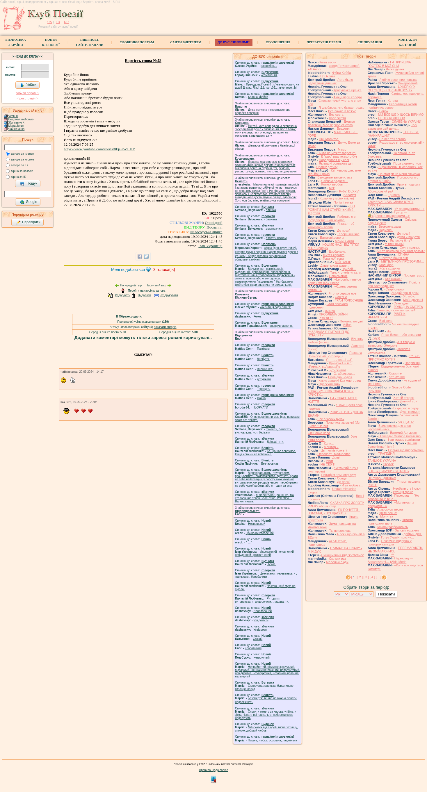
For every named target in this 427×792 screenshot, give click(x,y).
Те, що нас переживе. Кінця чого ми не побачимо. (265, 452)
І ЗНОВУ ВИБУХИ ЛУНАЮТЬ (393, 469)
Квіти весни (328, 62)
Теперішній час (348, 234)
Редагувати (122, 295)
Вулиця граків (403, 492)
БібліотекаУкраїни (15, 42)
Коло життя (337, 118)
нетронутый (261, 657)
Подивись (386, 230)
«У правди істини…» (409, 209)
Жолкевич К (16, 122)
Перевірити (28, 222)
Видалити (144, 295)
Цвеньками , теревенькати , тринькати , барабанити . (266, 575)
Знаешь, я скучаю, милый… (398, 310)
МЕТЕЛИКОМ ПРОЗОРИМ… (402, 261)
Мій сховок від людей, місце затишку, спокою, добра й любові (266, 729)
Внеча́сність (265, 369)
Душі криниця (410, 411)
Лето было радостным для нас (330, 81)
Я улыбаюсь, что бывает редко (341, 107)
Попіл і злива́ (343, 202)
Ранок (383, 111)
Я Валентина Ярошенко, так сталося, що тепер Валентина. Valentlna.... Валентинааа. (264, 498)
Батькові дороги (332, 237)
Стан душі (401, 303)
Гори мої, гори (333, 258)
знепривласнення (281, 325)
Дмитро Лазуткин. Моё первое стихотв (331, 123)
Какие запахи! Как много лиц (340, 380)
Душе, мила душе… (335, 265)
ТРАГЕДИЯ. (387, 453)
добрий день (412, 534)
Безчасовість (270, 463)
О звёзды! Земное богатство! (399, 436)
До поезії (343, 230)
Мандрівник (16, 125)
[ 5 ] (378, 577)
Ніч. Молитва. (329, 139)
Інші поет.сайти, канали (89, 42)
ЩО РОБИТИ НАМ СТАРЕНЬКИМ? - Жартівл (331, 209)
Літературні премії (324, 42)
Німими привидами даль (390, 521)
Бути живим (337, 370)
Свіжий (258, 639)
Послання (214, 227)
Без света (336, 114)
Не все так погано (392, 139)
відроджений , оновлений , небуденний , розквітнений (265, 553)
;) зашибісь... (268, 65)
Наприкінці (412, 363)
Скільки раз (337, 558)
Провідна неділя (340, 377)
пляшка (271, 210)
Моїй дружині (413, 300)
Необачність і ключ (407, 488)
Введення (344, 128)
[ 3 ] (366, 577)
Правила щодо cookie (213, 770)
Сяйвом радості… (334, 181)
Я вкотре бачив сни (393, 258)
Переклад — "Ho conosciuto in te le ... (393, 497)
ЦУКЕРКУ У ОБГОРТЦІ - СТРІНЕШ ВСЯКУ (391, 88)
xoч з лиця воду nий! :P (275, 307)
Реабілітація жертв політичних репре (392, 105)
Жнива (330, 311)
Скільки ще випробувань (406, 450)
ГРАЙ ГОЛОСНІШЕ (349, 300)
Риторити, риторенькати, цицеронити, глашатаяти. (262, 600)
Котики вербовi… (334, 184)
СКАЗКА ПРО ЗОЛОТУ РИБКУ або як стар (336, 504)
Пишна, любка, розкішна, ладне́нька (272, 740)
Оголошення (278, 42)
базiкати (271, 219)
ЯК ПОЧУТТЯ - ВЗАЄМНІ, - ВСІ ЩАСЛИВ (334, 511)
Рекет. (257, 316)
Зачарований (408, 83)
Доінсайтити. (275, 441)
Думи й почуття (408, 237)
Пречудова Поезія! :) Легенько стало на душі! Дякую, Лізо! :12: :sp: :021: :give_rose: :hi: (267, 86)
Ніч (389, 331)
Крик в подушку (408, 184)
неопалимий (253, 648)
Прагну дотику (326, 167)
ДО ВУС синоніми (233, 42)
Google (28, 202)
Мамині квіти (344, 241)
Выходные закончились (334, 177)
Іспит (329, 461)
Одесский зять (329, 384)
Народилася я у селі (334, 160)
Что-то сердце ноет (343, 293)
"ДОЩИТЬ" (406, 422)
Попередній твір (131, 285)
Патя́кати (263, 348)
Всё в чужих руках (330, 419)
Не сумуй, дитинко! (382, 478)
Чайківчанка (16, 129)
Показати (386, 594)
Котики (393, 100)
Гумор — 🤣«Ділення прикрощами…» (389, 214)
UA (49, 22)
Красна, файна (258, 97)
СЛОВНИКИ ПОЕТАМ (137, 42)
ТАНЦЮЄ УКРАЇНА (382, 460)
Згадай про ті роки (405, 293)
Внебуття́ (263, 359)
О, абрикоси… (344, 373)
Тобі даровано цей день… (392, 126)
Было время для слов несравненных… (389, 427)
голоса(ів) (164, 269)
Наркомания (338, 276)
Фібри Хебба (341, 72)
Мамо (342, 149)
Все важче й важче (342, 111)
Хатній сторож (403, 397)
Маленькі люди (337, 562)
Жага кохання (390, 268)
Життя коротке (334, 255)
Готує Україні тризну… (397, 537)
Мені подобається (128, 269)
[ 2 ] (360, 577)
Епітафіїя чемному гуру (338, 475)
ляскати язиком (276, 238)
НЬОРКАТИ (260, 407)
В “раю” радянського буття (340, 156)
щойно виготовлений (260, 533)
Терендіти (264, 388)
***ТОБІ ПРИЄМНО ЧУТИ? (394, 357)
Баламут (350, 195)
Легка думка (395, 69)
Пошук (29, 183)
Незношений (256, 523)
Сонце (341, 478)
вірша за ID (18, 177)
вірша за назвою (22, 171)
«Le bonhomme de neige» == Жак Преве (334, 281)
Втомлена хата (390, 226)
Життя (396, 272)
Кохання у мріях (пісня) (337, 198)
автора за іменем (22, 153)
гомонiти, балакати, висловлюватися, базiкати (263, 431)
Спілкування (369, 42)
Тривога (394, 195)
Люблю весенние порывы (398, 79)
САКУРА (341, 297)
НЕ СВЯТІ (328, 464)
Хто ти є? (326, 318)
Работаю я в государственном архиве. (331, 218)
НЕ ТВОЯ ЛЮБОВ (391, 118)
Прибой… (348, 269)
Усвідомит (260, 629)
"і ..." (249, 542)
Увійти (28, 85)
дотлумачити (274, 228)
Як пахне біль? (401, 240)
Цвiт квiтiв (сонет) (334, 450)
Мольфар (386, 265)
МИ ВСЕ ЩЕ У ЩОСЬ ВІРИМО (401, 114)
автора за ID (19, 165)
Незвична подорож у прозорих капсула (390, 542)
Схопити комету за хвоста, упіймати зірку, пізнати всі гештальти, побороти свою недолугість (265, 715)
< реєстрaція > (27, 98)
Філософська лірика (206, 232)
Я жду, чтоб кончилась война (331, 225)
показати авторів (165, 327)
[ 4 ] (372, 577)
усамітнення (269, 75)
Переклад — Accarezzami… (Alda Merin (390, 559)
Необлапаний (262, 611)
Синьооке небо (319, 433)
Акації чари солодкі (347, 97)
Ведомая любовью (21, 119)
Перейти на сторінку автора (147, 290)
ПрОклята (327, 76)
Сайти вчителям (185, 42)
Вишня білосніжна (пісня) (392, 444)
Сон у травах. (410, 247)
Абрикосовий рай (380, 191)
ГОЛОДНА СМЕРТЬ (408, 306)
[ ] (354, 577)
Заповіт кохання (407, 530)
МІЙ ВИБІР (343, 262)
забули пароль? (27, 93)
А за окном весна (390, 509)
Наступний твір (156, 285)
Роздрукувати (169, 295)
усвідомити (260, 620)
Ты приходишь (340, 530)
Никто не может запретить (336, 153)
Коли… (329, 443)
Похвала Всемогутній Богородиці (335, 354)
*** (392, 554)
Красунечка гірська (347, 90)
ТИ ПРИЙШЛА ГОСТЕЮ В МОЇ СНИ (389, 63)
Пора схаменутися (407, 163)
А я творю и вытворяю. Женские (391, 343)
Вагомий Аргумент (403, 432)
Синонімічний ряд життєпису (342, 555)
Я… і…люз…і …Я (339, 359)
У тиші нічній (394, 244)
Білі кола (385, 320)
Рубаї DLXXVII (349, 191)
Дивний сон (408, 401)
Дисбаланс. (337, 251)
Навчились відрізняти (404, 439)
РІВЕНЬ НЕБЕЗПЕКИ (386, 315)
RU (66, 22)
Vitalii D (13, 116)
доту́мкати (264, 379)
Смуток (388, 464)
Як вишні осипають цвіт (336, 163)
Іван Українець (210, 246)
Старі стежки (394, 289)
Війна (347, 325)
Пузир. (271, 564)
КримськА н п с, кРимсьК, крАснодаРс (330, 364)
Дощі (335, 457)
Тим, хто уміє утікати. (346, 272)
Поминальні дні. (352, 321)
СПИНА (403, 254)
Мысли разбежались (392, 527)
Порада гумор (413, 275)
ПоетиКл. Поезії (51, 42)
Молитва (386, 516)
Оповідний (213, 222)
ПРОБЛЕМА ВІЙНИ (333, 314)
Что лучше (397, 377)
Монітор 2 (331, 447)
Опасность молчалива (334, 454)
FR (58, 22)
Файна (261, 398)
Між (332, 188)
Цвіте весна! (388, 513)
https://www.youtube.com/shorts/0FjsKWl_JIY (99, 149)
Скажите (395, 373)
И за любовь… (352, 485)
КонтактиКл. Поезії (407, 42)
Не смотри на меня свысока (399, 174)
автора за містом (22, 159)
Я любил (409, 296)
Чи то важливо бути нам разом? (401, 251)
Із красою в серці (406, 408)
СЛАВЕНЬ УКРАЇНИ (406, 121)
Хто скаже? (393, 279)
